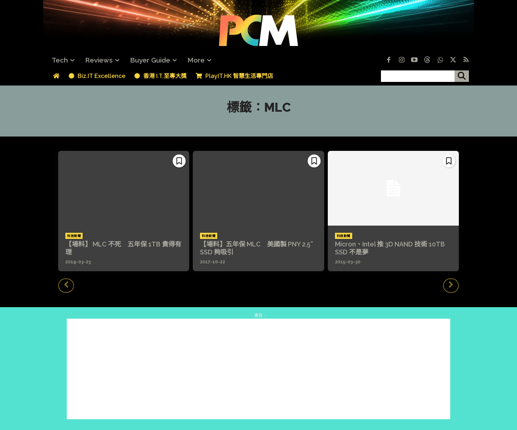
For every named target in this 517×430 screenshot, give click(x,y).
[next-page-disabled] (451, 285)
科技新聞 (74, 236)
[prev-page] (66, 285)
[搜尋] (462, 76)
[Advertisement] (258, 369)
